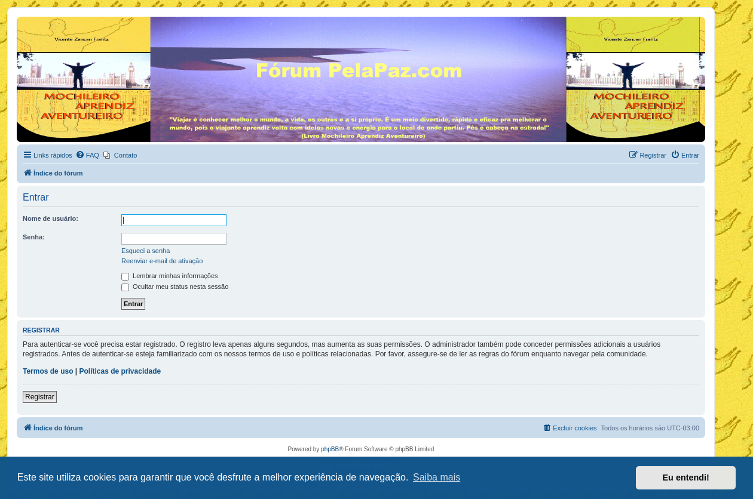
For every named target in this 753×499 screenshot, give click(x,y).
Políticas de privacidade (120, 371)
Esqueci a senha (145, 250)
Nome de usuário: (50, 218)
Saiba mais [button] (436, 477)
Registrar (39, 397)
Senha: (34, 237)
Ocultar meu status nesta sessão (174, 286)
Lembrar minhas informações (169, 275)
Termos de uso (48, 371)
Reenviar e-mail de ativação (162, 260)
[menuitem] (87, 155)
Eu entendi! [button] (686, 477)
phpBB (330, 449)
